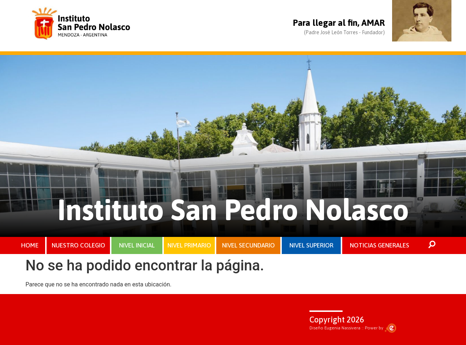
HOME (30, 245)
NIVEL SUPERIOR (311, 245)
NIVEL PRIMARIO (189, 245)
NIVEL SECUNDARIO (248, 245)
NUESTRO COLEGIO (78, 245)
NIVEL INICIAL (137, 245)
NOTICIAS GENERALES (379, 245)
